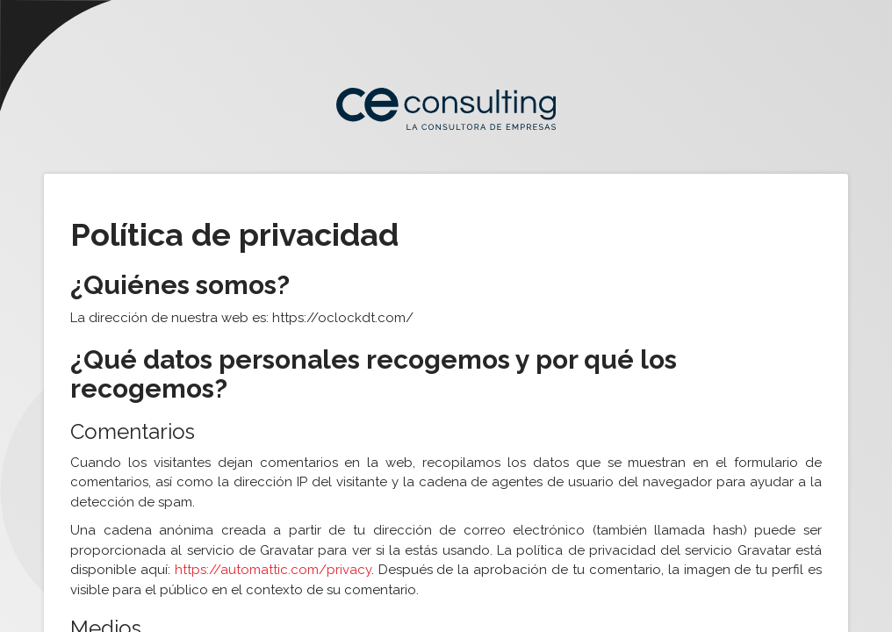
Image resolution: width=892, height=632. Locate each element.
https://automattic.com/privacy (273, 570)
